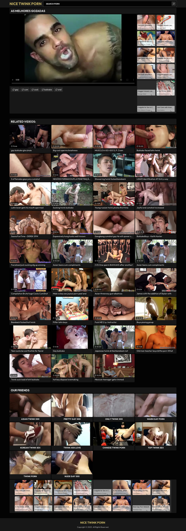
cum (26, 89)
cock (36, 89)
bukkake (48, 89)
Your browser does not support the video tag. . (73, 50)
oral (59, 89)
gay (16, 89)
